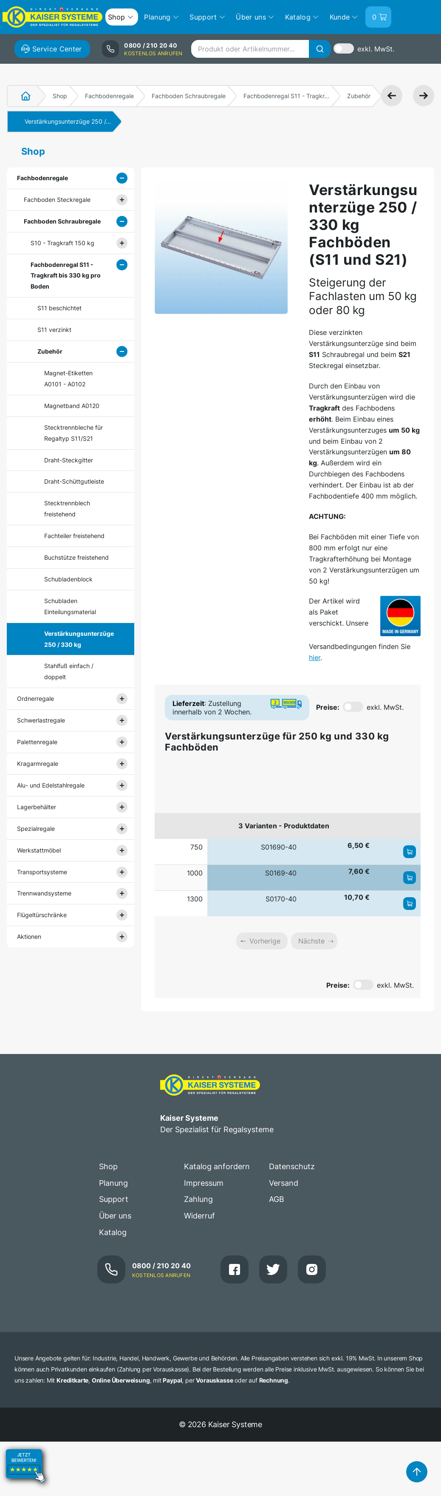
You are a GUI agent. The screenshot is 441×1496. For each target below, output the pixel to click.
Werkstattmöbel (39, 850)
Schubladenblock (68, 579)
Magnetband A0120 (71, 405)
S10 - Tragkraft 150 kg (62, 242)
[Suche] (320, 49)
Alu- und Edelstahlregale (51, 785)
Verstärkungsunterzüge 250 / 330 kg (77, 639)
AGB (276, 1199)
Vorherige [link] (264, 941)
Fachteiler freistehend (74, 535)
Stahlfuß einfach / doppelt (68, 671)
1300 (195, 899)
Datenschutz (292, 1166)
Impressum (203, 1183)
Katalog (113, 1232)
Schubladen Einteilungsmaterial (70, 606)
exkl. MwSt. (375, 49)
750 (196, 847)
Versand (283, 1183)
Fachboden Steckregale (57, 199)
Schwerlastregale (41, 720)
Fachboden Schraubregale (189, 95)
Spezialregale (36, 828)
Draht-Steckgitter (68, 460)
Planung (113, 1183)
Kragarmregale (37, 763)
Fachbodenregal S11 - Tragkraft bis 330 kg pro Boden (66, 275)
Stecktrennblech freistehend (67, 508)
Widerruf (199, 1215)
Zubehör (358, 95)
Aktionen (29, 936)
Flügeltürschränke (42, 914)
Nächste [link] (311, 941)
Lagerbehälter (36, 806)
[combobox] (261, 49)
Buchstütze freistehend (76, 557)
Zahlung (198, 1199)
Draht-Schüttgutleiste (74, 481)
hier (314, 657)
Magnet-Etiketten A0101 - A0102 (68, 378)
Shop (60, 95)
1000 (195, 873)
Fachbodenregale (109, 95)
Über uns (115, 1215)
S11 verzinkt (54, 329)
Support (113, 1199)
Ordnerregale (35, 698)
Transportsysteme (42, 872)
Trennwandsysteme (44, 893)
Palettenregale (37, 741)
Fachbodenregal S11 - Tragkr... (286, 95)
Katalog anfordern (217, 1166)
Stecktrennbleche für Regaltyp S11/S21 (73, 433)
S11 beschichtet (59, 308)
